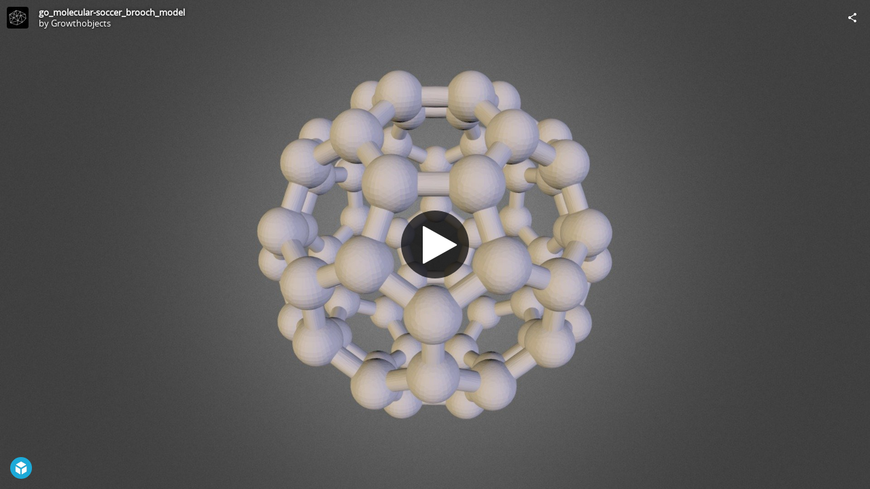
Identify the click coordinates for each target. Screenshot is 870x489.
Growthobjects (81, 23)
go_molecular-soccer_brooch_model (112, 12)
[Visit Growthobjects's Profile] (18, 18)
